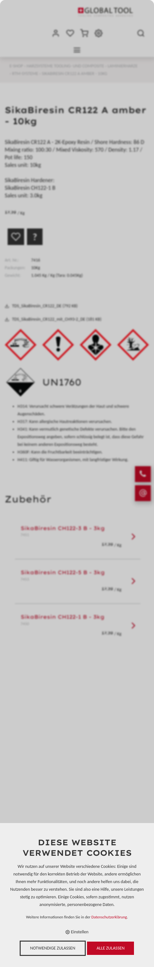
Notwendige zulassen (52, 948)
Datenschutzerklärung (109, 917)
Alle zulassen (110, 948)
